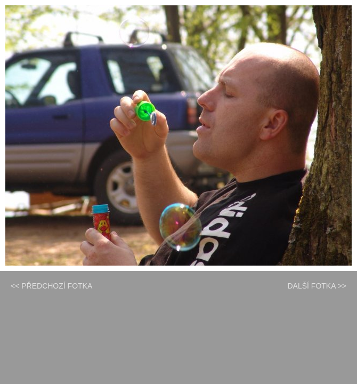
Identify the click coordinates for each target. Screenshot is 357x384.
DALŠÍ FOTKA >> (317, 286)
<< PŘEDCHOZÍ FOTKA (51, 286)
